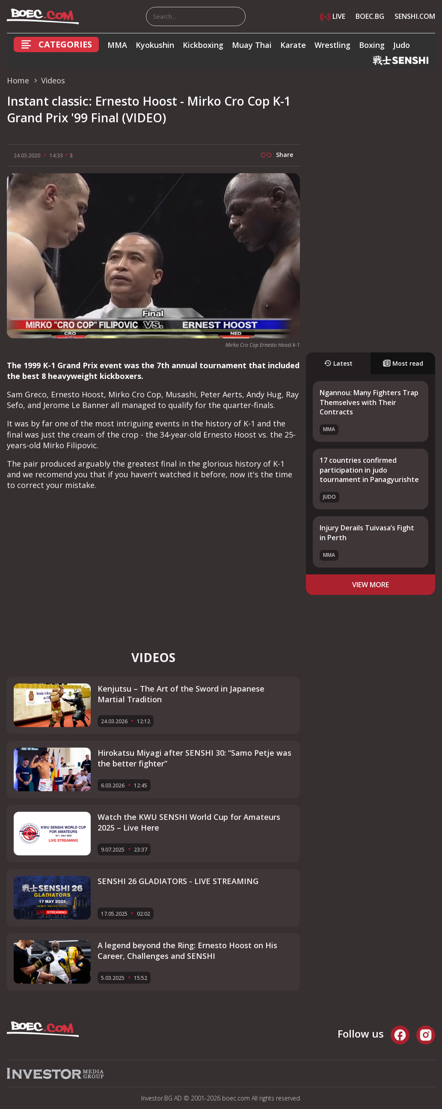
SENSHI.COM (415, 16)
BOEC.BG (370, 16)
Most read (403, 363)
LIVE (332, 16)
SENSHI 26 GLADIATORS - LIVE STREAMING (178, 881)
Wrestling (332, 45)
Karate (293, 45)
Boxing (372, 45)
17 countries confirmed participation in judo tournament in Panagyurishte (369, 469)
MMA (117, 45)
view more (370, 584)
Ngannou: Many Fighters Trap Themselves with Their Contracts (369, 402)
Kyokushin (155, 45)
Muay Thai (252, 45)
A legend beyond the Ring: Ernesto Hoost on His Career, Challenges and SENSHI (187, 950)
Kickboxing (203, 45)
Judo (401, 45)
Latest (338, 363)
